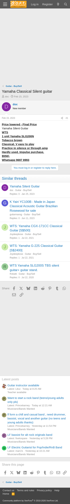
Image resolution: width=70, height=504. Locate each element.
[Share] (62, 118)
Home (6, 493)
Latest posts (10, 379)
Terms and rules (25, 490)
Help (57, 490)
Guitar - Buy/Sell (23, 190)
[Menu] (5, 4)
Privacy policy (44, 490)
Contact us (8, 490)
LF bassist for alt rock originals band (29, 434)
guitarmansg (16, 214)
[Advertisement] (35, 45)
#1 (67, 118)
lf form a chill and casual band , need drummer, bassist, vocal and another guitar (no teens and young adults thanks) (36, 418)
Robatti (13, 274)
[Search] (65, 4)
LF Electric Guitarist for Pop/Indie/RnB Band (34, 447)
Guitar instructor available (23, 385)
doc (7, 96)
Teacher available (16, 392)
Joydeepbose (16, 234)
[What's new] (58, 4)
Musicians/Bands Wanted (21, 408)
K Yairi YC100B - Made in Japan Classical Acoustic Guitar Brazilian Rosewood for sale (34, 206)
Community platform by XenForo (30, 500)
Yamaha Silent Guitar (25, 186)
